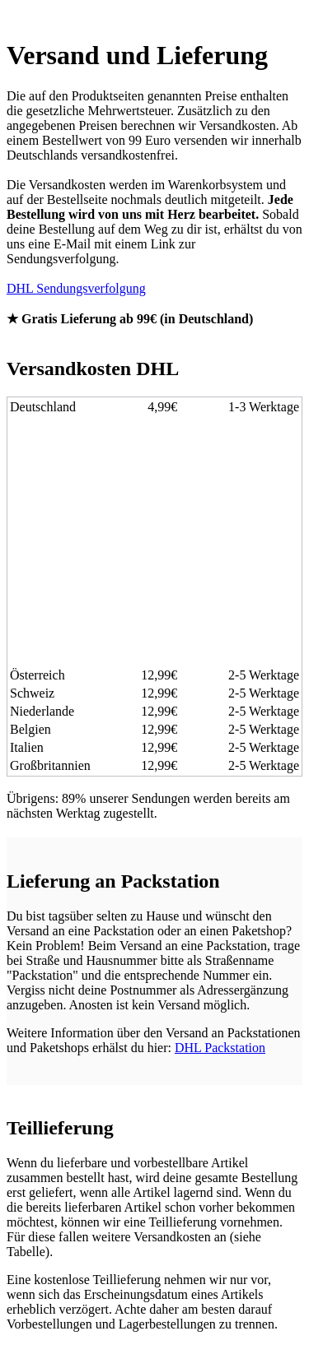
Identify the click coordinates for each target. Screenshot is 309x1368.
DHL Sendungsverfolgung (76, 288)
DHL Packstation (220, 1048)
